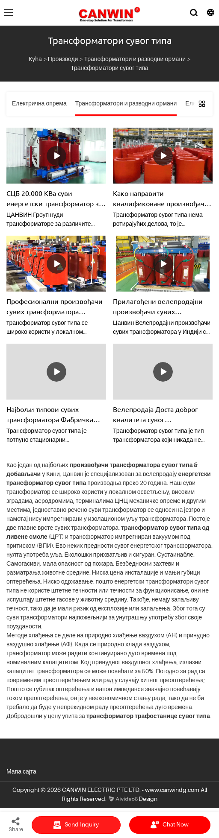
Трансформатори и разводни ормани (135, 59)
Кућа (35, 59)
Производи (63, 59)
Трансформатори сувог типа (109, 68)
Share (16, 824)
